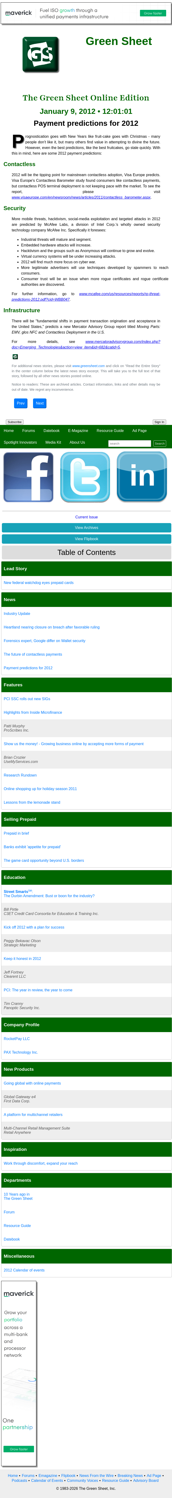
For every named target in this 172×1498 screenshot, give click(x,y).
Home (9, 431)
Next (40, 403)
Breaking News (130, 1476)
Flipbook (68, 1476)
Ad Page (139, 431)
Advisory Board (146, 1481)
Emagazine (47, 1476)
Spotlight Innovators (20, 442)
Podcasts (19, 1481)
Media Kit (53, 442)
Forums (28, 431)
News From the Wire (96, 1476)
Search (160, 443)
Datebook (52, 431)
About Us (77, 442)
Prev (21, 403)
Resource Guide (110, 431)
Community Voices (82, 1481)
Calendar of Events (47, 1481)
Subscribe (15, 422)
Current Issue (86, 517)
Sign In (160, 422)
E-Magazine (78, 431)
